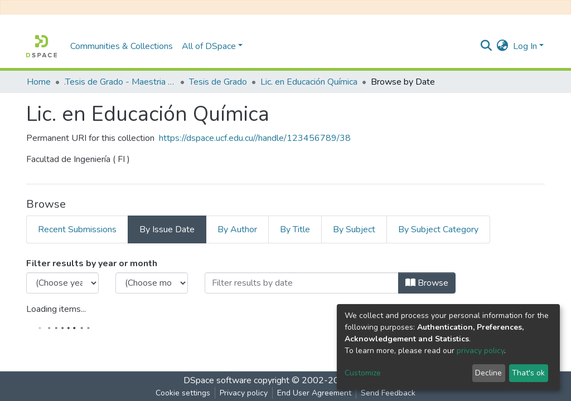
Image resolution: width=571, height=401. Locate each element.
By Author (237, 229)
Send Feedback (388, 393)
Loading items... (56, 309)
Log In (525, 46)
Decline (488, 373)
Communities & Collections (121, 46)
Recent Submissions (77, 229)
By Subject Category (438, 229)
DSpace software (217, 380)
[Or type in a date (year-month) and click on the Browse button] (302, 283)
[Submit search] (486, 46)
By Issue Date (167, 229)
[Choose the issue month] (151, 283)
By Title (295, 229)
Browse (426, 283)
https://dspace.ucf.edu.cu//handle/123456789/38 (255, 138)
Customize (363, 373)
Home (39, 82)
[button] (503, 46)
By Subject (354, 229)
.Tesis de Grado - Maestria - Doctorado (120, 82)
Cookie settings (183, 393)
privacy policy (480, 350)
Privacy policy (244, 393)
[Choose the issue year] (62, 283)
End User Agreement (314, 393)
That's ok (528, 373)
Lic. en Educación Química (308, 82)
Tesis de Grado (218, 82)
